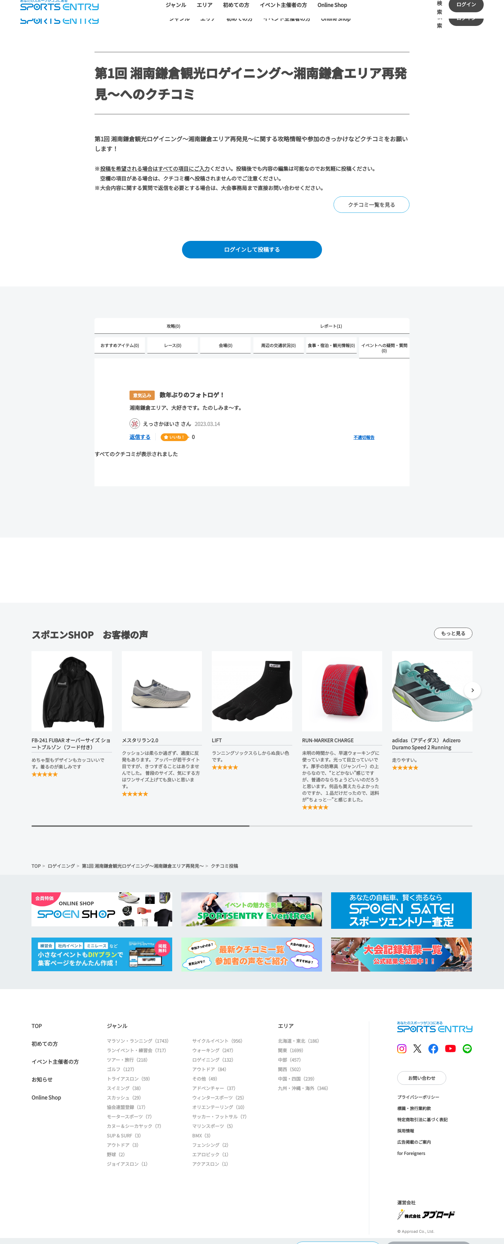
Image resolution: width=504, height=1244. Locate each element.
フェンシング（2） (211, 1137)
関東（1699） (292, 1043)
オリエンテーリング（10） (219, 1099)
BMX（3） (202, 1128)
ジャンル (179, 18)
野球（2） (117, 1147)
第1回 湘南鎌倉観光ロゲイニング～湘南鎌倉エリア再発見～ (143, 861)
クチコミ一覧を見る (371, 204)
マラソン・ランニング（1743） (139, 1033)
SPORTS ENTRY (59, 18)
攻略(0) (173, 326)
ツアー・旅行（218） (128, 1052)
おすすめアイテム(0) (119, 345)
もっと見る (453, 628)
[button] (472, 686)
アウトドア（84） (210, 1062)
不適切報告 (364, 437)
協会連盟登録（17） (127, 1099)
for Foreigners (411, 1136)
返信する (140, 436)
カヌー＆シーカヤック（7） (135, 1118)
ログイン (466, 17)
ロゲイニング (61, 861)
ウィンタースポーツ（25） (219, 1090)
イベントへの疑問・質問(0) (384, 347)
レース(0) (172, 345)
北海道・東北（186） (300, 1033)
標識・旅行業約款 (414, 1091)
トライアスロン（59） (130, 1071)
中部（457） (290, 1052)
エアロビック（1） (211, 1147)
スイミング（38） (125, 1080)
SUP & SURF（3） (125, 1128)
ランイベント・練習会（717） (138, 1043)
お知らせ (41, 1072)
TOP (36, 861)
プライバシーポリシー (418, 1080)
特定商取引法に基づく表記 (422, 1103)
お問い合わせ (421, 1060)
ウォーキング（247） (214, 1043)
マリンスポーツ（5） (214, 1118)
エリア (208, 18)
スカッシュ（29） (125, 1090)
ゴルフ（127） (122, 1062)
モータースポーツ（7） (130, 1109)
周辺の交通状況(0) (278, 345)
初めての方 (239, 18)
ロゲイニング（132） (214, 1052)
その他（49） (206, 1071)
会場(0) (225, 345)
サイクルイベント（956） (218, 1033)
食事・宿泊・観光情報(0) (331, 345)
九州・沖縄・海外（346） (304, 1080)
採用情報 (405, 1114)
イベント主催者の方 (286, 18)
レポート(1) (331, 326)
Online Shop (335, 18)
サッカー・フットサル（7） (220, 1109)
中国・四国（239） (297, 1071)
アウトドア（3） (124, 1137)
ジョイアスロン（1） (128, 1156)
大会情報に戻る (337, 1231)
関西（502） (290, 1062)
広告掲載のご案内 (414, 1125)
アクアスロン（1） (211, 1156)
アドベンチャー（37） (215, 1080)
